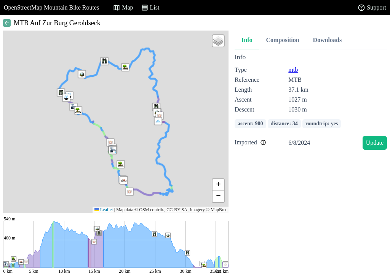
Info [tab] (246, 40)
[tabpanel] (311, 103)
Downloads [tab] (327, 40)
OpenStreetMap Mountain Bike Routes (51, 7)
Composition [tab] (282, 40)
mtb (293, 69)
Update (375, 142)
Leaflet (103, 209)
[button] (158, 121)
